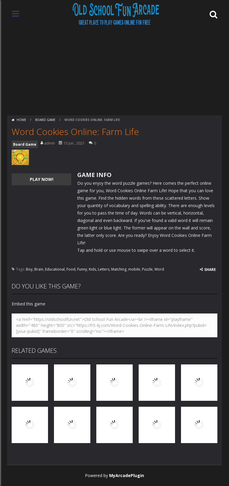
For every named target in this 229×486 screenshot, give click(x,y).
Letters (103, 269)
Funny (82, 269)
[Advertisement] (114, 70)
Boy (29, 269)
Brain (38, 269)
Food (70, 269)
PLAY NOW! (41, 179)
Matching (118, 269)
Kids (92, 269)
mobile (134, 269)
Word (159, 269)
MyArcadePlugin (126, 475)
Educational (55, 269)
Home (21, 120)
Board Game (45, 120)
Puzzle (147, 269)
